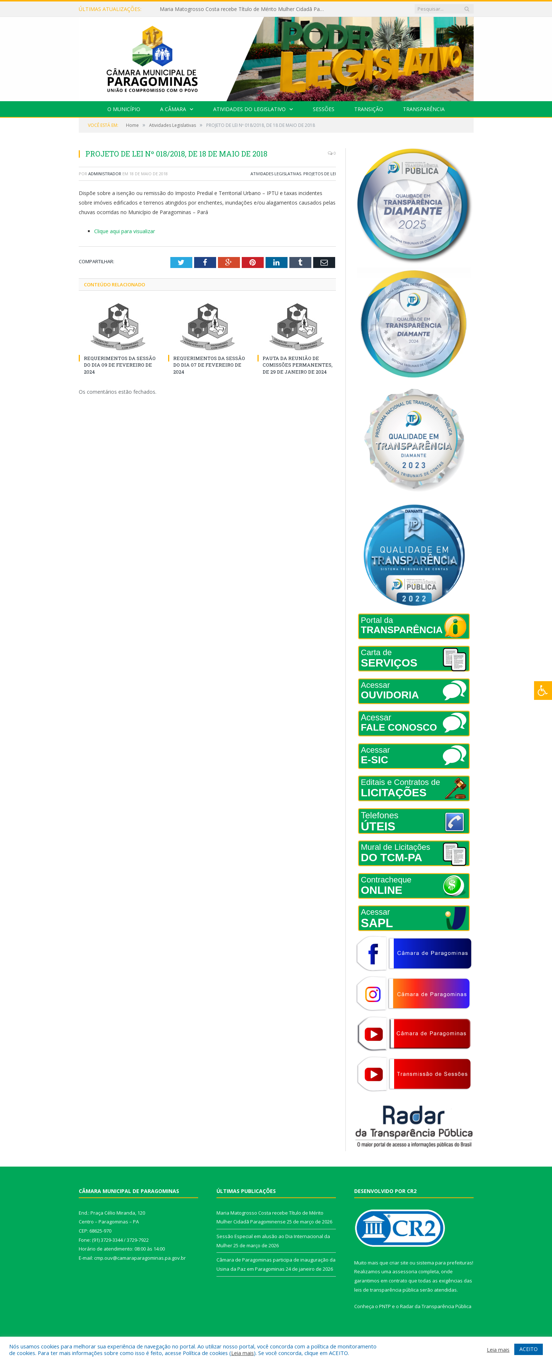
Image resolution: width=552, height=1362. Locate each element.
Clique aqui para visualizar (124, 231)
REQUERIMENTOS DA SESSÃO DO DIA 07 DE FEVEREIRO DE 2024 (209, 365)
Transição (368, 109)
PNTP (385, 1306)
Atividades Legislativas (276, 173)
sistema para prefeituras (444, 1262)
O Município (123, 109)
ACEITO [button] (528, 1349)
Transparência (424, 109)
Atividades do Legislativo (249, 109)
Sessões (323, 109)
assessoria (404, 1271)
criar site (398, 1262)
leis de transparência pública (386, 1289)
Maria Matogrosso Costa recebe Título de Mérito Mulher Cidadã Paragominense (244, 9)
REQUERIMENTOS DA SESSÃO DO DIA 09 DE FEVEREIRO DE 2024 (120, 365)
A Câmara (173, 109)
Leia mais (242, 1353)
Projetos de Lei (319, 173)
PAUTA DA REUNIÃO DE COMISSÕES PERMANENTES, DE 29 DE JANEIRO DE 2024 (298, 365)
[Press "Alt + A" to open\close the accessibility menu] (543, 690)
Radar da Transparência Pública (435, 1306)
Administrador (104, 173)
